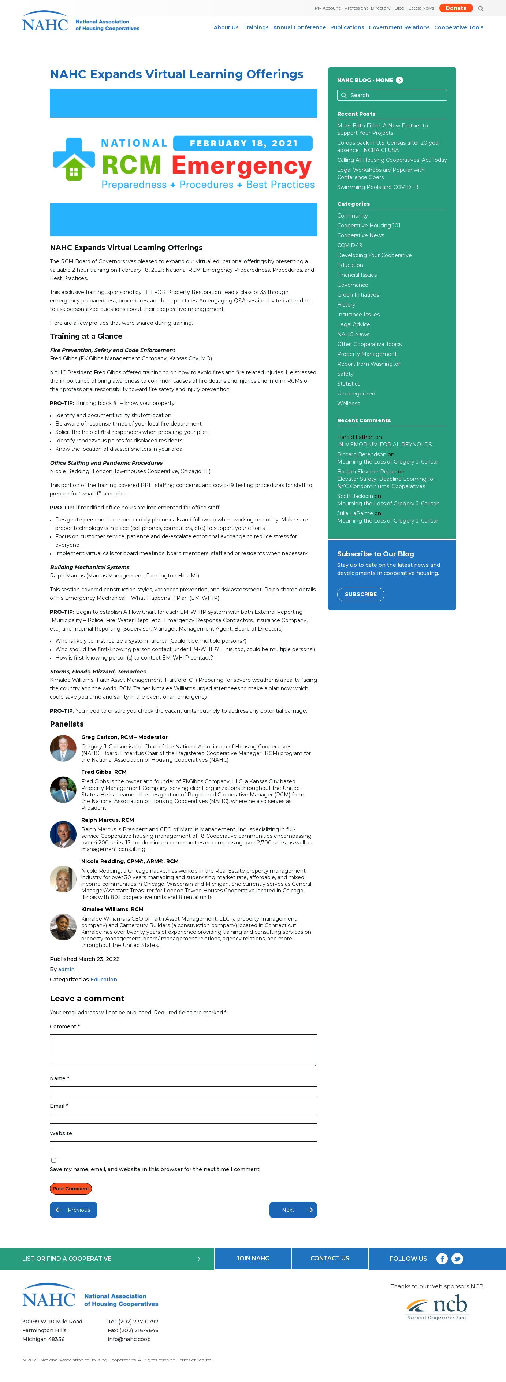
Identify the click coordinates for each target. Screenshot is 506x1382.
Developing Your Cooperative (374, 255)
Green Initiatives (358, 294)
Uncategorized (356, 393)
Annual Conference (299, 27)
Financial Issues (357, 275)
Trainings (256, 27)
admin (66, 969)
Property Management (367, 354)
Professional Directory (368, 8)
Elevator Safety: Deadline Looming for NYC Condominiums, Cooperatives (386, 483)
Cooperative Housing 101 (369, 225)
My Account (328, 8)
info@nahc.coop (130, 1345)
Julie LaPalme (355, 513)
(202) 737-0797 (139, 1328)
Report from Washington (369, 364)
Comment (65, 1026)
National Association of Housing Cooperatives (88, 1366)
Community (352, 215)
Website (61, 1139)
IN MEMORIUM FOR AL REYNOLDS (384, 444)
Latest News (421, 8)
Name (59, 1084)
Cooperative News (360, 235)
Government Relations (399, 27)
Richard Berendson (361, 454)
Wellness (348, 403)
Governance (352, 285)
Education (103, 979)
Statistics (348, 383)
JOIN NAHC (253, 1264)
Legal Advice (353, 324)
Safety (345, 374)
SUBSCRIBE (361, 594)
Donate (456, 8)
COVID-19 (349, 245)
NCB (477, 1291)
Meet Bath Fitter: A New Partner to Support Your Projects (382, 129)
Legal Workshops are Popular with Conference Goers (381, 174)
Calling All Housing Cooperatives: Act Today (392, 160)
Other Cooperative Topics (369, 344)
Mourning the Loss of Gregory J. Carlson (388, 461)
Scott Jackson (355, 496)
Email (59, 1111)
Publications (347, 27)
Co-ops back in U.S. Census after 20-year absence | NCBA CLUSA (388, 146)
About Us (226, 27)
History (346, 304)
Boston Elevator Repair (367, 471)
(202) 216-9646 (140, 1337)
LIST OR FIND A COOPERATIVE (111, 1264)
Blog (400, 8)
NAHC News (353, 334)
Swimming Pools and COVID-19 (377, 187)
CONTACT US (329, 1264)
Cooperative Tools (459, 27)
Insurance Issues (358, 314)
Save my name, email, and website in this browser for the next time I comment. (155, 1174)
